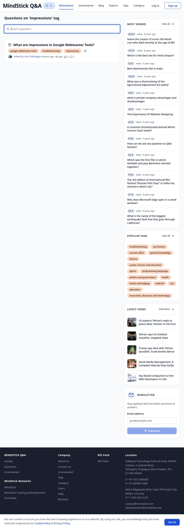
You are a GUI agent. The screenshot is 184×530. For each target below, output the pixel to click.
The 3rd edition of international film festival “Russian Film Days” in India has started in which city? (151, 183)
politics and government (143, 277)
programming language (155, 271)
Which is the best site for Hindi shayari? (150, 55)
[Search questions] (49, 5)
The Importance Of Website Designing (150, 114)
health (165, 277)
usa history (159, 246)
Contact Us (64, 466)
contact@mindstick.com (139, 503)
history (133, 258)
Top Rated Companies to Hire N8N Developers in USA (156, 377)
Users (61, 488)
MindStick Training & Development (24, 492)
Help (61, 493)
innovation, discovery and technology (150, 295)
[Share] (85, 51)
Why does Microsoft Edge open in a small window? (151, 201)
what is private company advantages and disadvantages (151, 99)
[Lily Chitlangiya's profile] (10, 57)
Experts (113, 5)
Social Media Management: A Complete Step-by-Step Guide (156, 363)
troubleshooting (51, 50)
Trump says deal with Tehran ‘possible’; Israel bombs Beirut (156, 349)
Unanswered (85, 5)
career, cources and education (146, 265)
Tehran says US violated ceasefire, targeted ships (153, 336)
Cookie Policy (42, 523)
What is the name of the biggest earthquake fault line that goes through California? (151, 219)
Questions (10, 466)
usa (172, 283)
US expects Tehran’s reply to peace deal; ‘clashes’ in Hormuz (157, 322)
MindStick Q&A (22, 5)
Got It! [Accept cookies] (172, 522)
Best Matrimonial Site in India (145, 68)
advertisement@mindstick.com (143, 507)
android (160, 283)
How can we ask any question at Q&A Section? (149, 145)
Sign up (172, 5)
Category (139, 5)
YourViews (10, 498)
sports (133, 271)
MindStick (10, 487)
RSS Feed (103, 461)
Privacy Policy (62, 523)
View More (166, 309)
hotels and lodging (140, 283)
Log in (155, 5)
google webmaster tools (23, 50)
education (135, 289)
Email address (135, 413)
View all (168, 23)
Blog (101, 5)
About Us (63, 461)
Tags (125, 5)
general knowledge (160, 252)
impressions (72, 50)
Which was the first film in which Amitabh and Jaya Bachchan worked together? (148, 163)
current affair (137, 252)
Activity (8, 461)
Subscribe (152, 431)
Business (63, 499)
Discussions (66, 5)
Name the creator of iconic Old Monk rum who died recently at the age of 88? (151, 40)
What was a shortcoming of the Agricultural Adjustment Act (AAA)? (148, 83)
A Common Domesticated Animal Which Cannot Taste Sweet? (151, 128)
